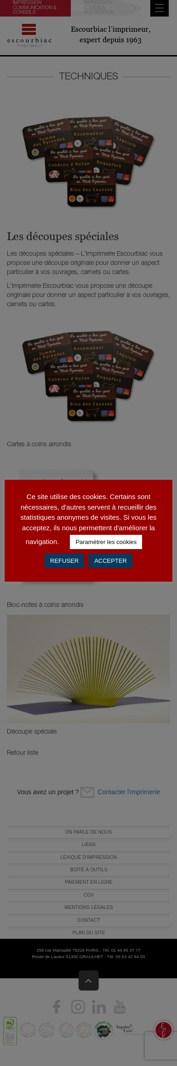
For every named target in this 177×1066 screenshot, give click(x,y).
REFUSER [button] (64, 560)
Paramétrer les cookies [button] (106, 542)
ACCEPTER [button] (110, 560)
